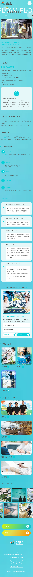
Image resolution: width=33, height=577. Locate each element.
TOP (3, 483)
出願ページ (6, 137)
